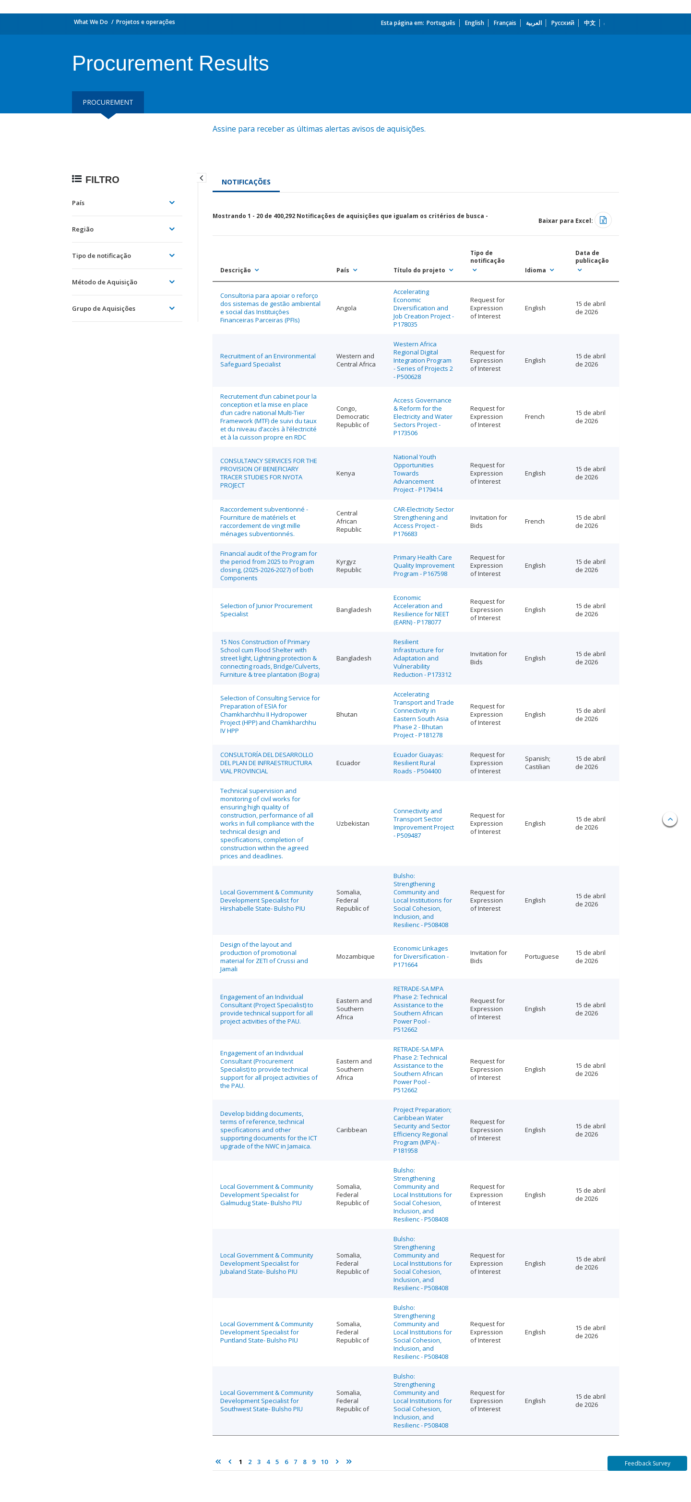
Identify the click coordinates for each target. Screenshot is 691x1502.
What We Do (91, 22)
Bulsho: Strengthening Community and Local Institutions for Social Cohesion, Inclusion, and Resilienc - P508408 (422, 900)
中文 (590, 23)
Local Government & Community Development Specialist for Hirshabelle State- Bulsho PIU (266, 900)
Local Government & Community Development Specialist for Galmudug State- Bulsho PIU (266, 1194)
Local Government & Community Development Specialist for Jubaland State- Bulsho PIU (266, 1263)
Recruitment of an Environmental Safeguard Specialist (268, 360)
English (474, 23)
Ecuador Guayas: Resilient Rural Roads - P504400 (418, 762)
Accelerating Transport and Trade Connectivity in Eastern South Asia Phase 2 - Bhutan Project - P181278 (423, 714)
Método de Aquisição (104, 282)
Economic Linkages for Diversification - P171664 (421, 956)
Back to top (670, 819)
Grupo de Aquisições (103, 308)
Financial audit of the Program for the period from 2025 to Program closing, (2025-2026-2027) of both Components (268, 565)
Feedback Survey (647, 1463)
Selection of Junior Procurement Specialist (266, 609)
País (78, 202)
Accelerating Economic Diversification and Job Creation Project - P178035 (423, 308)
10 (324, 1462)
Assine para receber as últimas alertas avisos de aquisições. (320, 128)
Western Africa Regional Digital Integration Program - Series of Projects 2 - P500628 (423, 360)
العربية (534, 23)
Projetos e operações (145, 22)
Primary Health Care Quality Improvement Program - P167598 (423, 565)
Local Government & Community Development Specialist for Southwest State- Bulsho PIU (266, 1400)
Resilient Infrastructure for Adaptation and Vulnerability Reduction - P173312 (422, 658)
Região (83, 229)
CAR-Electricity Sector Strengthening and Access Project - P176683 (423, 521)
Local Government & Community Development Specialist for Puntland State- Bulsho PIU (266, 1331)
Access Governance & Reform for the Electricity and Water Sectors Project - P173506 (423, 416)
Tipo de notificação (101, 255)
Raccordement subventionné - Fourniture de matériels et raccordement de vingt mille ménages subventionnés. (264, 521)
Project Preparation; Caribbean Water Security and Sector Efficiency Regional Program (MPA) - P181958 (422, 1130)
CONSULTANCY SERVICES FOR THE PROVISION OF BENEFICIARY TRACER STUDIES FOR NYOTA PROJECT (268, 472)
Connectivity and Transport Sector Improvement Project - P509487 (423, 823)
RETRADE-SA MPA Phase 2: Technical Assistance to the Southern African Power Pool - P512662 (420, 1009)
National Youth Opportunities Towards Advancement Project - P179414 (417, 473)
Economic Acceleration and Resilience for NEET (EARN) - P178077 (421, 609)
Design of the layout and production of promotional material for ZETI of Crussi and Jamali (264, 956)
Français (505, 23)
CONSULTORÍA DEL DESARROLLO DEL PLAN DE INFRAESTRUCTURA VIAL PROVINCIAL (266, 762)
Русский (562, 23)
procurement (108, 102)
